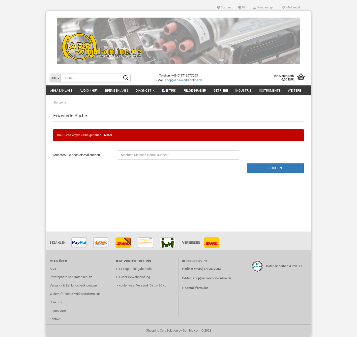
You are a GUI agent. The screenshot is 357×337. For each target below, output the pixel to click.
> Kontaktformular (195, 288)
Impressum (58, 310)
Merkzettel (291, 7)
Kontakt (55, 319)
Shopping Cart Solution (162, 330)
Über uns (56, 302)
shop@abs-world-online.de (183, 80)
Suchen (224, 7)
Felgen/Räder (194, 90)
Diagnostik (145, 90)
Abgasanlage (61, 90)
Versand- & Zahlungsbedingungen (73, 285)
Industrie (243, 90)
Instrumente (269, 90)
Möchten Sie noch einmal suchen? (77, 155)
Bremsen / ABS (116, 90)
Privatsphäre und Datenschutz (71, 277)
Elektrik (169, 90)
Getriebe (220, 90)
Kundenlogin (263, 7)
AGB (53, 269)
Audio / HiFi (89, 90)
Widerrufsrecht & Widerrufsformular (75, 294)
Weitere (294, 90)
